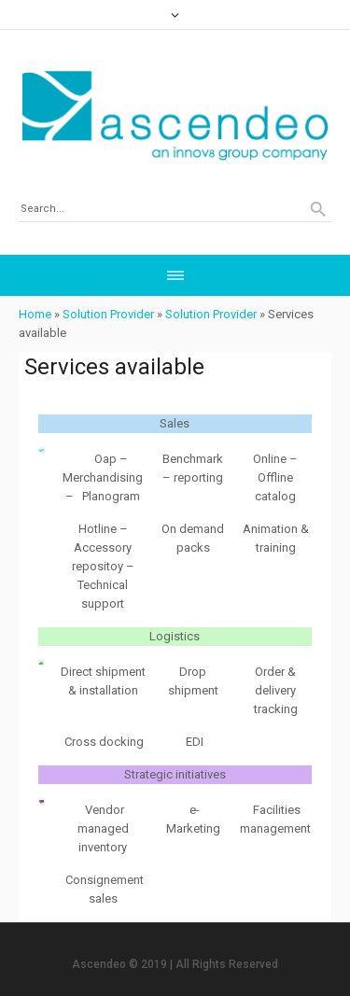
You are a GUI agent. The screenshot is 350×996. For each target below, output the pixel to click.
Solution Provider (108, 314)
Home (35, 314)
